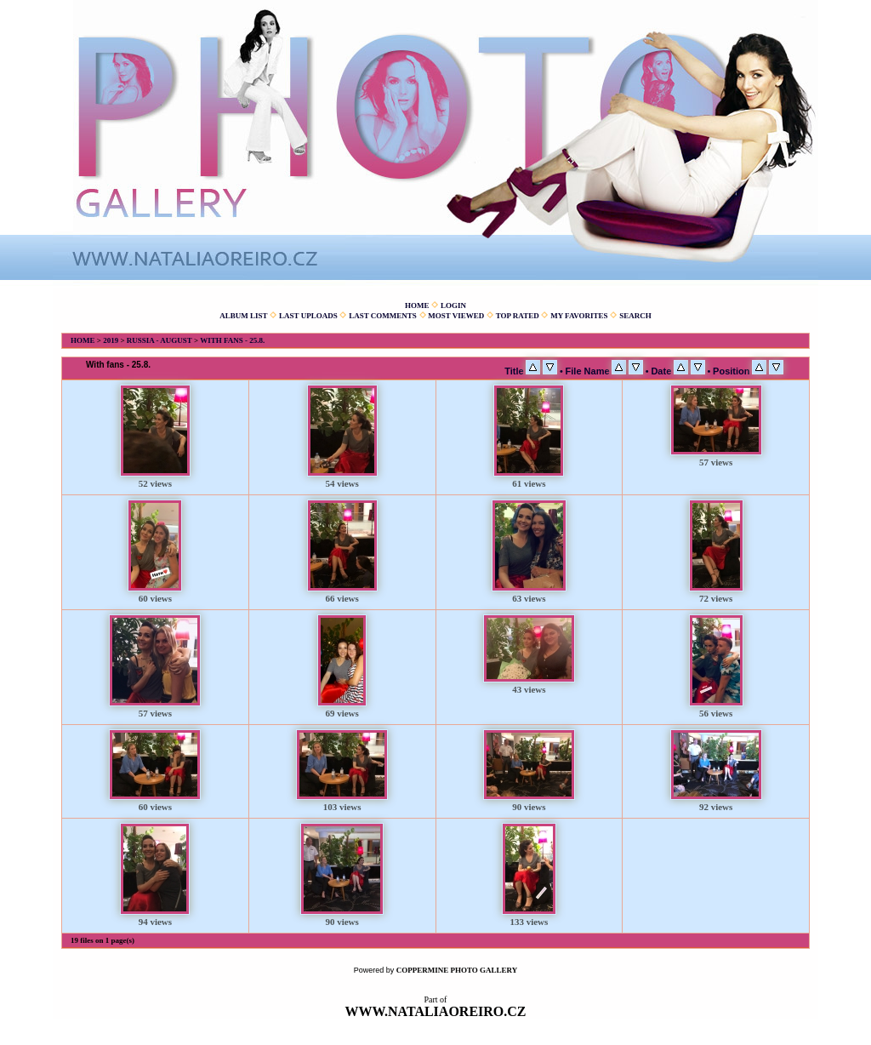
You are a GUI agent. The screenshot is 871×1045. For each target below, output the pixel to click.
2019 (110, 340)
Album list (243, 315)
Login (453, 305)
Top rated (517, 315)
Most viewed (456, 315)
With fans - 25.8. (232, 340)
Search (635, 315)
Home (417, 305)
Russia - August (159, 340)
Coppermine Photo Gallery (457, 970)
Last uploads (308, 315)
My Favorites (578, 315)
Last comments (383, 315)
